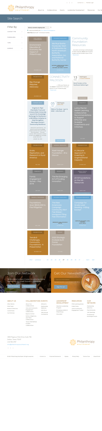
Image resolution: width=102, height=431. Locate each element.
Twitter (69, 3)
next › (88, 260)
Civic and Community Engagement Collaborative (31, 309)
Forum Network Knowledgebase (48, 30)
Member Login (90, 2)
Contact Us (80, 2)
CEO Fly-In (44, 310)
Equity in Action (30, 313)
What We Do (10, 304)
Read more (76, 55)
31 (79, 260)
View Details (82, 98)
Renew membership (29, 286)
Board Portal (97, 356)
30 (75, 260)
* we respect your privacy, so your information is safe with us (67, 282)
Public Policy (75, 306)
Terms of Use (86, 356)
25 (55, 260)
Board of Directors (12, 308)
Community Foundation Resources (80, 42)
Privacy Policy (75, 356)
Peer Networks (91, 310)
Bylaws (66, 356)
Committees (10, 310)
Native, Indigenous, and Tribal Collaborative (31, 317)
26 (59, 260)
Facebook (67, 3)
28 (67, 260)
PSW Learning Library (78, 304)
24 (51, 260)
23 (47, 260)
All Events (44, 304)
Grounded (59, 314)
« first (30, 260)
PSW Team (10, 306)
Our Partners (11, 313)
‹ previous (38, 260)
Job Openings (91, 312)
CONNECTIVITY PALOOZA (59, 78)
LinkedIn (72, 3)
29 (71, 260)
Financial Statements (55, 356)
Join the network (13, 286)
